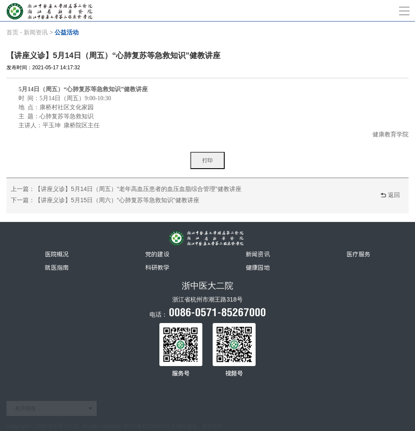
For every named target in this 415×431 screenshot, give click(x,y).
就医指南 (57, 267)
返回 (394, 194)
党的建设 (157, 254)
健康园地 (258, 267)
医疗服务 (358, 254)
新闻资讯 (36, 32)
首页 (12, 32)
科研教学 (157, 267)
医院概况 (57, 254)
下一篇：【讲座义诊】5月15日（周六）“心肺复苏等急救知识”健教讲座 (105, 200)
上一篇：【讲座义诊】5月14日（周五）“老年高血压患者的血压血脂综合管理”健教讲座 (126, 188)
